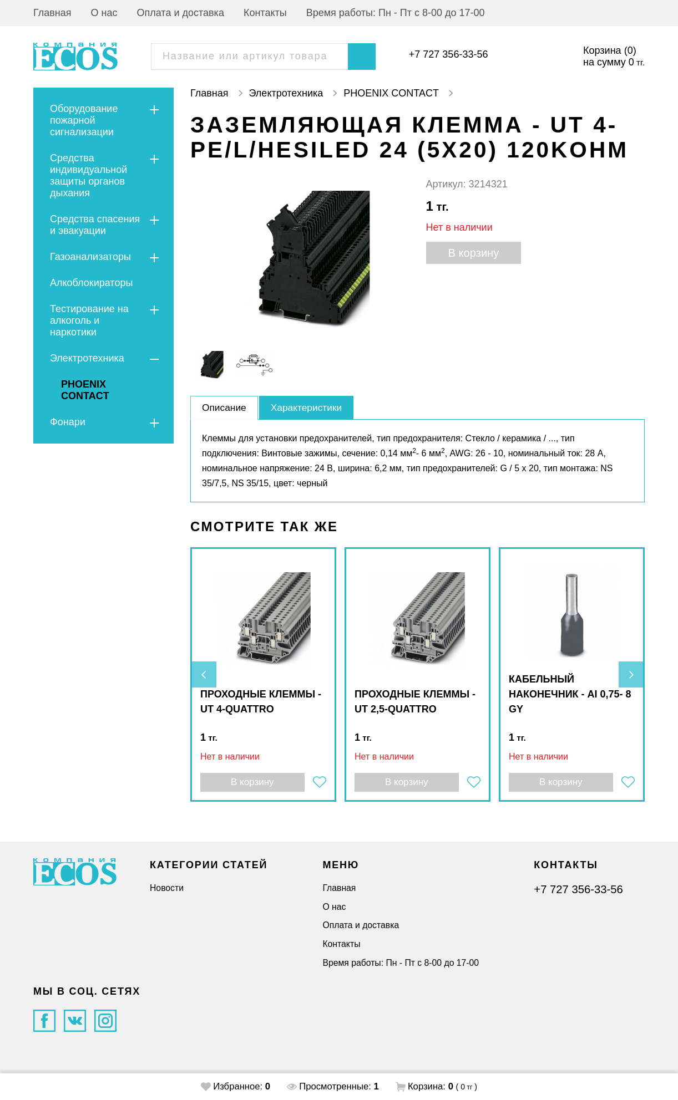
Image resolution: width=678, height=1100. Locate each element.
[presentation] (204, 675)
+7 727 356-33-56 (448, 54)
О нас (104, 12)
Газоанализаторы (90, 256)
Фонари (67, 421)
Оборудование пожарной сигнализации (84, 120)
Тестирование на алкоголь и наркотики (89, 320)
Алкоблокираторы (91, 282)
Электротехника (87, 358)
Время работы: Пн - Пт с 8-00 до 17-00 (395, 12)
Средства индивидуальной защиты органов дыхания (88, 175)
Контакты (265, 12)
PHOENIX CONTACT (85, 390)
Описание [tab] (225, 407)
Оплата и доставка (180, 12)
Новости (167, 888)
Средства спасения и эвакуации (95, 224)
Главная (52, 12)
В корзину (475, 253)
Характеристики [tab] (309, 407)
